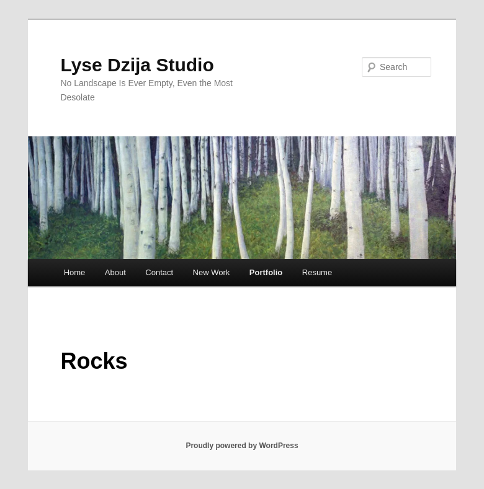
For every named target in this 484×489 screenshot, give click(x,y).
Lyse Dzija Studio (136, 65)
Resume (317, 272)
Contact (159, 272)
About (115, 272)
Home (75, 272)
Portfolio (265, 272)
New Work (211, 272)
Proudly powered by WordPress (242, 445)
